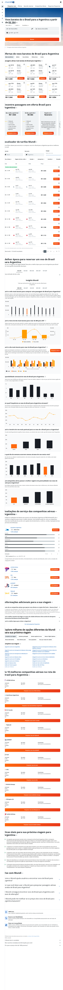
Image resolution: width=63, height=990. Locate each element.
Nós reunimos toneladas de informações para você (34, 948)
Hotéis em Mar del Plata (40, 670)
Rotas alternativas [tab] (26, 641)
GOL (15, 574)
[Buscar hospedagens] (2, 9)
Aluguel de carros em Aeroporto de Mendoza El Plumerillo (19, 659)
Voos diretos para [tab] (38, 641)
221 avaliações (17, 594)
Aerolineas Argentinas (19, 526)
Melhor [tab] (21, 60)
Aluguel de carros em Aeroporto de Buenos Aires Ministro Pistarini (46, 652)
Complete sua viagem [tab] (14, 638)
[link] (15, 136)
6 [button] (56, 241)
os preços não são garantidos (37, 941)
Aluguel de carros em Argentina (15, 652)
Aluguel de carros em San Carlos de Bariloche (45, 662)
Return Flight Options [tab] (14, 641)
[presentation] (26, 22)
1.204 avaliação (17, 578)
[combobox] (29, 25)
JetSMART (16, 582)
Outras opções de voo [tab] (40, 638)
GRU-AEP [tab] (40, 260)
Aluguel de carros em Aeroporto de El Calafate (45, 658)
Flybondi (16, 590)
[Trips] (2, 22)
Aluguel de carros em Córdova (15, 666)
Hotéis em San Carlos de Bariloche (42, 668)
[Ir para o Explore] (2, 18)
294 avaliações (17, 586)
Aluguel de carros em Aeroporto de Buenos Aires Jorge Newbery (20, 656)
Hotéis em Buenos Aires (14, 668)
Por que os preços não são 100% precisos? (34, 950)
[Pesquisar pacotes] (2, 15)
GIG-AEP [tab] (21, 260)
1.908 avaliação (17, 570)
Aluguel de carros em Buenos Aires (16, 662)
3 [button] (50, 241)
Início (8, 47)
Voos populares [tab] (49, 641)
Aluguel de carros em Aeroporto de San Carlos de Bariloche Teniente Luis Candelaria (46, 656)
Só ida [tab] (45, 60)
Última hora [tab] (38, 60)
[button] (2, 2)
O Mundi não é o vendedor (34, 945)
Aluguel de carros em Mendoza (41, 664)
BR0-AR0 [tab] (21, 278)
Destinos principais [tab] (27, 638)
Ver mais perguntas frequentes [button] (34, 626)
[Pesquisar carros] (2, 12)
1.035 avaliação (17, 530)
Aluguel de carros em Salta (40, 666)
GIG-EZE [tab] (27, 260)
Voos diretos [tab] (29, 60)
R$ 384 (22, 22)
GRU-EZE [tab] (34, 260)
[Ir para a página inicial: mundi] (10, 2)
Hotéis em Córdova (12, 672)
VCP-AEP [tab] (47, 260)
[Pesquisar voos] (2, 6)
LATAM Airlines (18, 566)
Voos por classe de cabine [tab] (15, 644)
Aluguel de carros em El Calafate (16, 664)
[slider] (45, 163)
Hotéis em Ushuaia (39, 672)
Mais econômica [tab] (13, 60)
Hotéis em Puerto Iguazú (14, 670)
